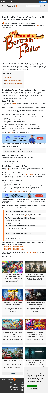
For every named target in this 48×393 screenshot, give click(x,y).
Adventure (37, 25)
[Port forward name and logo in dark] (10, 6)
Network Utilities (10, 169)
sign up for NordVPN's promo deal (16, 191)
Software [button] (16, 10)
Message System (28, 215)
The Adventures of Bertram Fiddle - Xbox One (14, 249)
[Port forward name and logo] (6, 1)
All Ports (23, 389)
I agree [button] (29, 385)
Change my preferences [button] (32, 388)
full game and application (30, 252)
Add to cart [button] (43, 1)
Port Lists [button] (10, 10)
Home (3, 14)
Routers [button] (4, 10)
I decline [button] (34, 385)
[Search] (33, 6)
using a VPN (14, 103)
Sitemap (23, 382)
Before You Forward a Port (11, 79)
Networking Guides (14, 389)
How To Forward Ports (10, 82)
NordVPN (15, 107)
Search (43, 5)
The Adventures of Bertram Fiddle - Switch (13, 248)
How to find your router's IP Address (13, 80)
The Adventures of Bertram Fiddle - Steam (13, 246)
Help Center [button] (23, 10)
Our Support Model (14, 387)
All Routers (23, 387)
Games (8, 14)
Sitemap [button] (30, 10)
